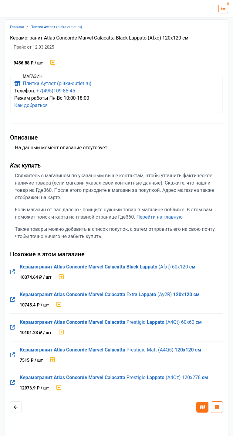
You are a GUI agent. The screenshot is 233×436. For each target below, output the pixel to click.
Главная (17, 27)
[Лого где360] (23, 8)
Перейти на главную (159, 217)
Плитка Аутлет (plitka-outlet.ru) (56, 27)
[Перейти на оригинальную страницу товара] (12, 272)
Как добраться (31, 105)
